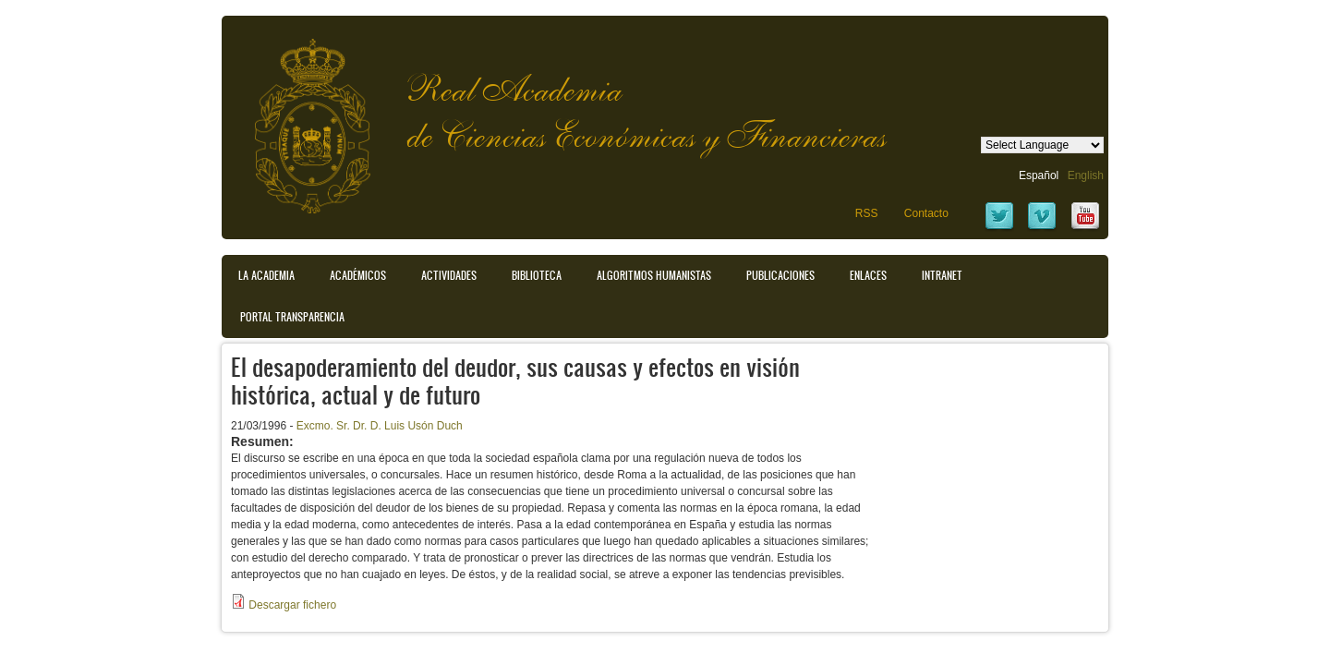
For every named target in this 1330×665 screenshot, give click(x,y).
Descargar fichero (292, 604)
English (1086, 175)
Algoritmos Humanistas (654, 275)
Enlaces (868, 275)
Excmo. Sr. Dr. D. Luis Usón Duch (379, 425)
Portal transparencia (292, 316)
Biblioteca (537, 275)
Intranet (942, 275)
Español (1038, 175)
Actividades (449, 275)
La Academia (266, 275)
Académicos (358, 275)
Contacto (926, 213)
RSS (866, 213)
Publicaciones (780, 275)
